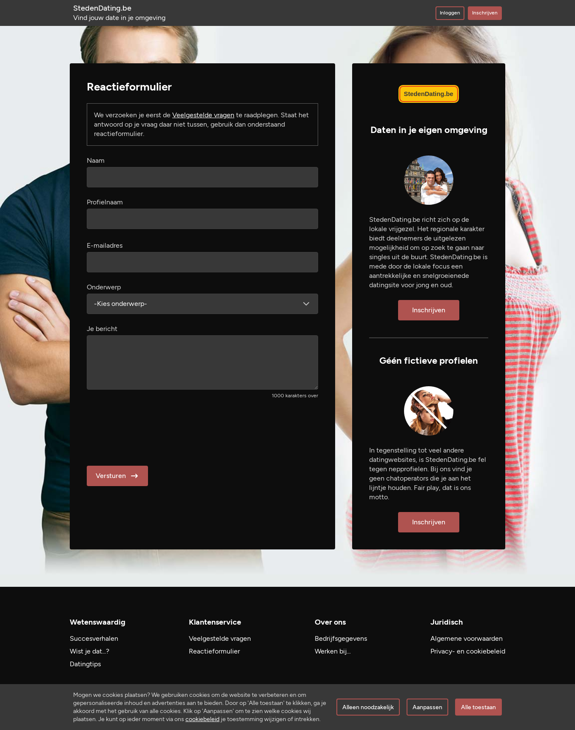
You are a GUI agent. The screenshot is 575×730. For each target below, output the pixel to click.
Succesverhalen (94, 638)
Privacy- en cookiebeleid (467, 651)
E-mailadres (104, 245)
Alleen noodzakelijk (368, 707)
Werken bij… (333, 651)
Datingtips (85, 664)
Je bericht (102, 329)
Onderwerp (104, 287)
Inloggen (450, 13)
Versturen (117, 476)
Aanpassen (427, 707)
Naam (96, 160)
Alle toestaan (478, 707)
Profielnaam (105, 202)
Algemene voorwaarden (466, 638)
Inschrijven (485, 13)
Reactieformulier (214, 651)
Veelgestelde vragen (203, 115)
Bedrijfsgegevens (341, 638)
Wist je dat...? (89, 651)
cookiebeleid (202, 719)
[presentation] (151, 429)
